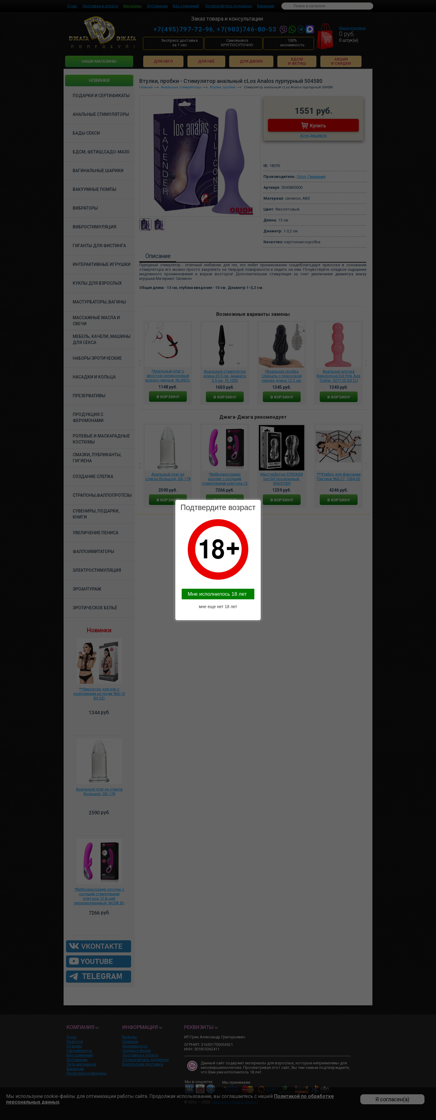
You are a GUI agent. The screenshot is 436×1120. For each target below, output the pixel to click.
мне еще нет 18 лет (218, 606)
